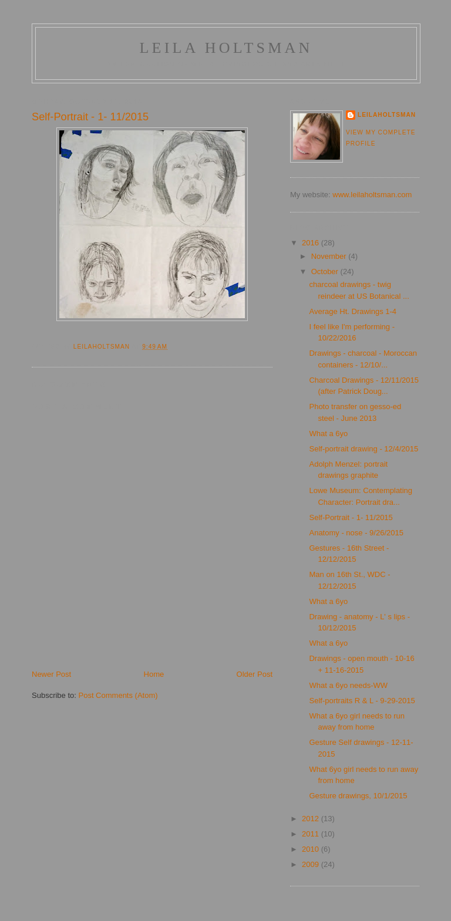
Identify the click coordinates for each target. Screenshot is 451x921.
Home (154, 674)
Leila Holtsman (225, 47)
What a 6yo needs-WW (348, 685)
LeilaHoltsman (387, 115)
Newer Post (51, 674)
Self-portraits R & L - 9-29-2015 (362, 700)
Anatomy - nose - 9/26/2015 (356, 532)
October (326, 271)
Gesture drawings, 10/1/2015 (358, 795)
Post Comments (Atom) (118, 695)
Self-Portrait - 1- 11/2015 (350, 517)
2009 (311, 864)
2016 (311, 242)
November (330, 256)
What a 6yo (328, 433)
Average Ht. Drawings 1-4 (352, 311)
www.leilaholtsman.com (372, 194)
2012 (311, 818)
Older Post (254, 674)
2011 (311, 833)
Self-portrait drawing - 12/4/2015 (363, 448)
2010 (311, 849)
